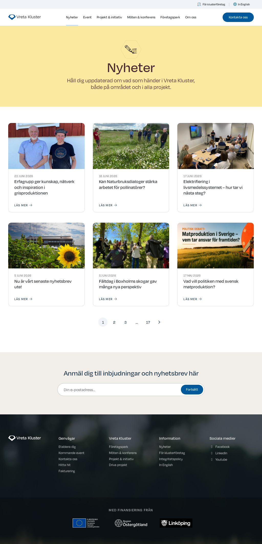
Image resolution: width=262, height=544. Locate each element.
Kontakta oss (238, 17)
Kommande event (71, 452)
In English (241, 4)
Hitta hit (65, 464)
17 (148, 322)
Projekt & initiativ (109, 17)
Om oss (190, 17)
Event (87, 17)
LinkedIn (221, 453)
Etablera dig (67, 446)
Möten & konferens (141, 17)
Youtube (221, 459)
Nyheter (72, 17)
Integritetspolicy (171, 459)
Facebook (222, 446)
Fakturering (67, 471)
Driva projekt (118, 464)
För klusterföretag (211, 4)
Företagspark (170, 17)
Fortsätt (192, 389)
